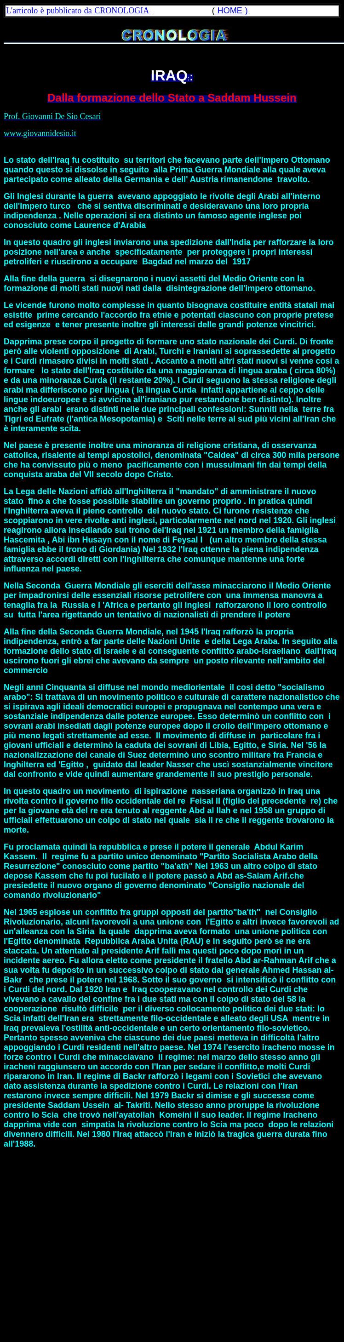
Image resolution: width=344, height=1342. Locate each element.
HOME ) (231, 10)
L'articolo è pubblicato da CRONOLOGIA (78, 10)
